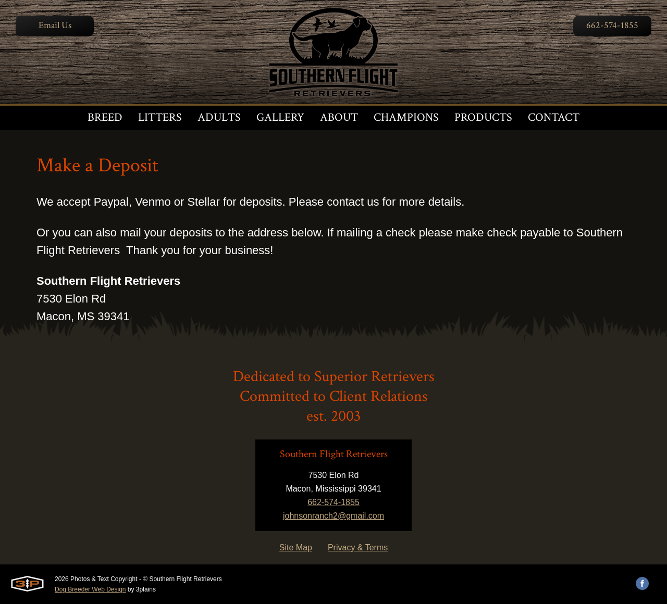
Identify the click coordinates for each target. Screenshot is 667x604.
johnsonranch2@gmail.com (333, 515)
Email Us (55, 25)
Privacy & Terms (358, 547)
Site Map (295, 547)
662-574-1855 (612, 25)
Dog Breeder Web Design (90, 589)
